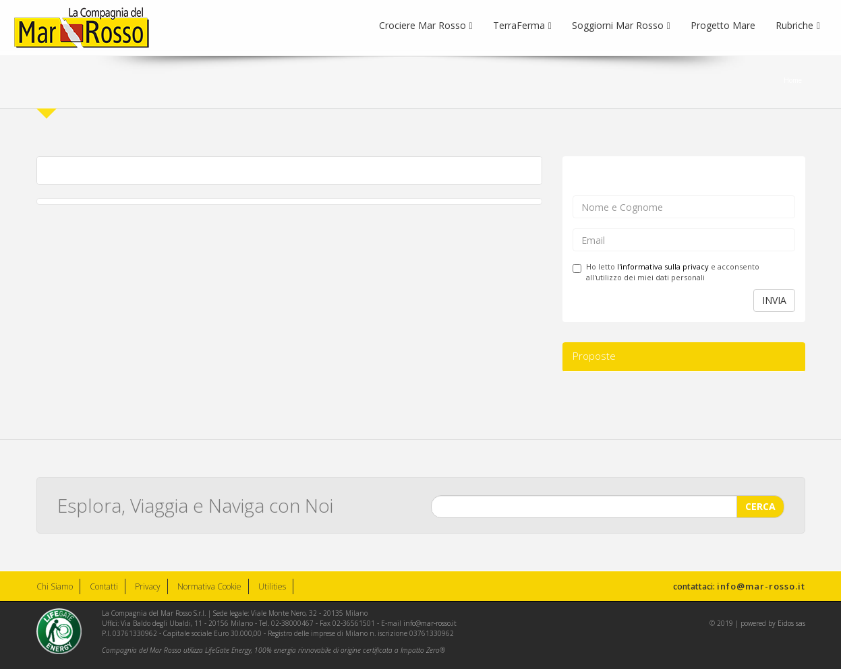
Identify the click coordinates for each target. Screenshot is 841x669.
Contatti (104, 586)
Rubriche (798, 25)
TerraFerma (522, 25)
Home (793, 80)
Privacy (148, 586)
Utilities (272, 586)
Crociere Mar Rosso (426, 25)
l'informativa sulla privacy (663, 266)
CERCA (760, 504)
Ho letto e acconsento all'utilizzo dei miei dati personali (666, 271)
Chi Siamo (54, 586)
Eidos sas (791, 623)
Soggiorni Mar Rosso (621, 25)
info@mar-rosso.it (761, 586)
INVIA (774, 300)
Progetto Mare (723, 25)
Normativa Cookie (209, 586)
